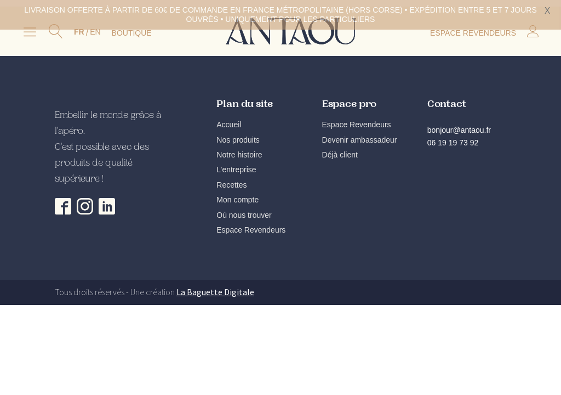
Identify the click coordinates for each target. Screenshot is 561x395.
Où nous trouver (243, 210)
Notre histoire (239, 150)
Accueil (228, 120)
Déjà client (340, 150)
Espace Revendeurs (250, 226)
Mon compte (237, 195)
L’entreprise (236, 165)
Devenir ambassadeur (359, 136)
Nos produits (238, 136)
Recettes (231, 181)
